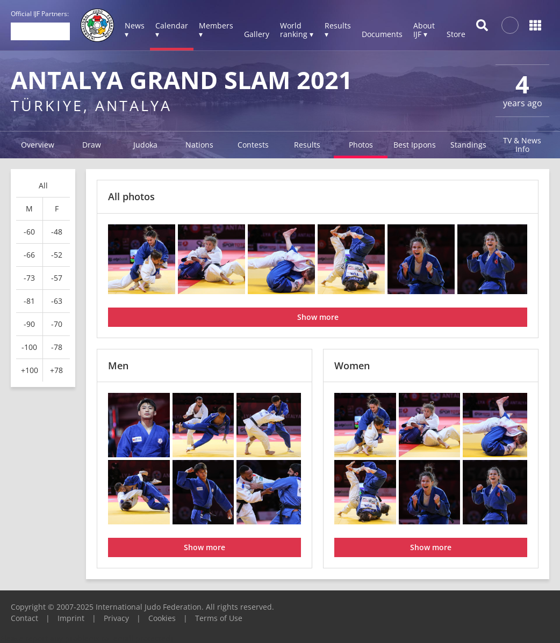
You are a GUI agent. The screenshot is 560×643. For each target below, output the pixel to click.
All (43, 185)
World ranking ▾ (296, 29)
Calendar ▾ (171, 29)
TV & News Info (522, 144)
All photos (131, 196)
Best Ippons (414, 145)
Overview (37, 145)
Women (352, 365)
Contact (24, 618)
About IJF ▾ (424, 29)
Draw (91, 145)
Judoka (145, 145)
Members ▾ (216, 29)
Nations (199, 145)
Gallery (256, 34)
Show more (318, 317)
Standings (468, 145)
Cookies (162, 618)
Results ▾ (338, 29)
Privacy (116, 618)
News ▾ (135, 29)
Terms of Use (218, 618)
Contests (253, 145)
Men (118, 365)
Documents (382, 34)
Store (456, 34)
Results (307, 145)
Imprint (71, 618)
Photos (361, 145)
